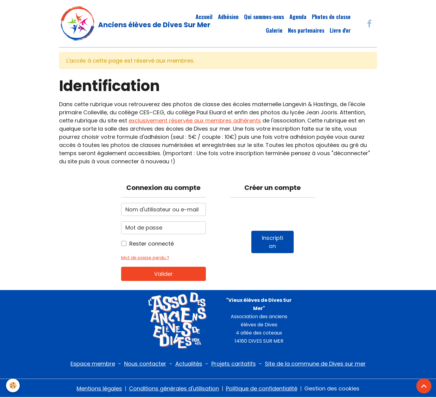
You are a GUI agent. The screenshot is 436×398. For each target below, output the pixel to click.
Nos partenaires (306, 30)
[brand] (116, 23)
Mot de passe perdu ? (145, 258)
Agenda (297, 17)
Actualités (188, 363)
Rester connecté (151, 243)
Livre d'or (340, 30)
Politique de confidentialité (261, 388)
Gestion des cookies (331, 388)
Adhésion (228, 17)
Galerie (274, 30)
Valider (163, 274)
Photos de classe (331, 17)
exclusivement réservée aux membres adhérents (195, 120)
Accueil (204, 17)
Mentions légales (99, 388)
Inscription (272, 242)
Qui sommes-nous (264, 17)
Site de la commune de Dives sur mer (315, 363)
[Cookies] (13, 385)
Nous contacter (145, 363)
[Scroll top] (423, 385)
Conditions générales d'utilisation (174, 388)
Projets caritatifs (233, 363)
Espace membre (93, 363)
